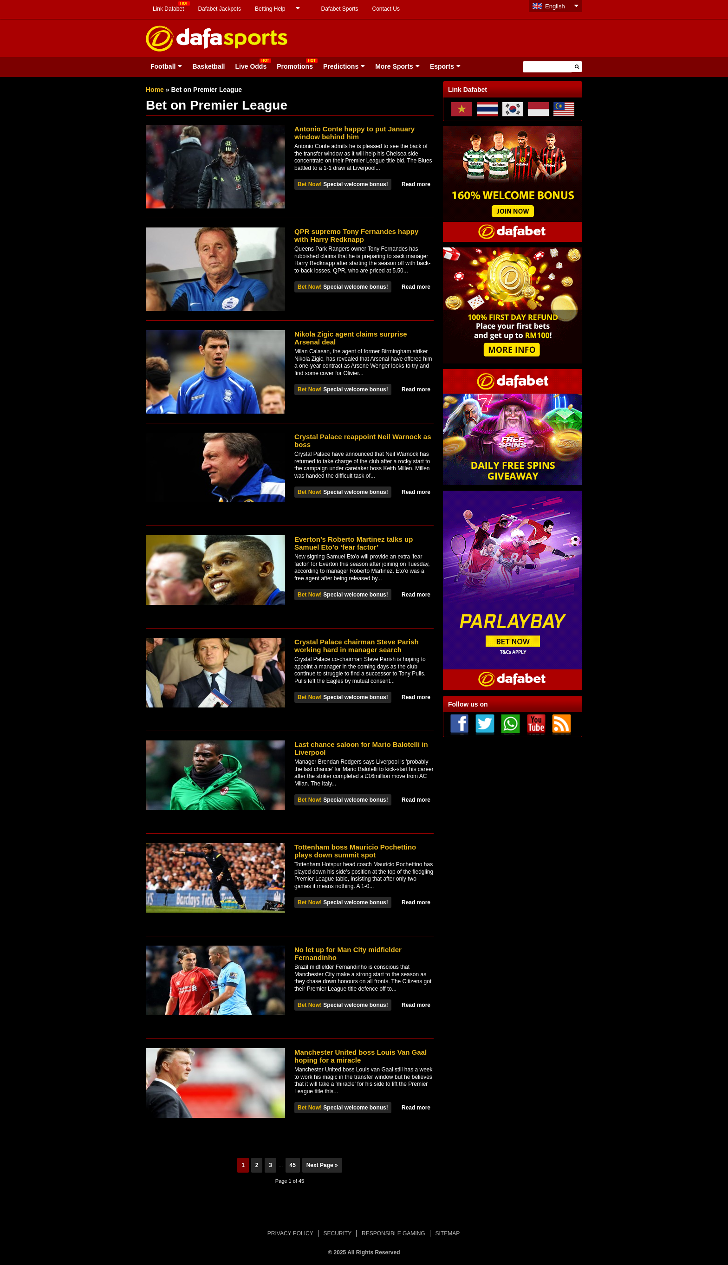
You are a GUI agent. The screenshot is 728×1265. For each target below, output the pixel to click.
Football (163, 66)
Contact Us (386, 9)
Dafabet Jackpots (219, 9)
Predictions (340, 66)
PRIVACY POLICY (290, 1233)
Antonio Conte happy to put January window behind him (354, 133)
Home (155, 89)
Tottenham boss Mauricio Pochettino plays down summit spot (355, 851)
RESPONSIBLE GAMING (393, 1233)
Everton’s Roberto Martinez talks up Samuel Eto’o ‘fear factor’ (353, 543)
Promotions (295, 66)
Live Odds (250, 66)
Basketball (208, 66)
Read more (416, 184)
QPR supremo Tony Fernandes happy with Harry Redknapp (356, 235)
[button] (577, 66)
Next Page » (322, 1165)
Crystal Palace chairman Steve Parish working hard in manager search (356, 646)
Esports (442, 66)
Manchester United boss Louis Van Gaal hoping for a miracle (360, 1056)
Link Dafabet (168, 9)
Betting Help (270, 9)
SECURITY (338, 1233)
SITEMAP (447, 1233)
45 (293, 1165)
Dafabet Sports (339, 9)
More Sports (394, 66)
